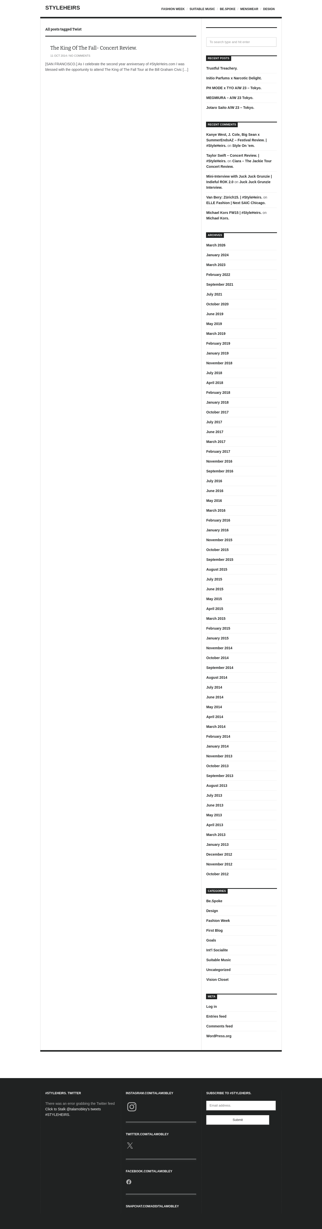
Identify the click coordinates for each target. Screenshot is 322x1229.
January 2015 (217, 638)
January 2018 (217, 402)
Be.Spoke (227, 9)
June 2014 (214, 697)
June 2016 (214, 491)
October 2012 (217, 874)
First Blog (214, 930)
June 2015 (214, 589)
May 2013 (214, 815)
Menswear (249, 9)
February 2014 (218, 736)
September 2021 (219, 284)
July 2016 (214, 481)
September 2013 (219, 776)
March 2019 (215, 334)
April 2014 (214, 717)
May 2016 (214, 501)
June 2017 (214, 432)
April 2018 (214, 383)
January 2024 (217, 255)
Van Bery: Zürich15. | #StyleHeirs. (234, 197)
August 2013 (216, 786)
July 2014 (214, 687)
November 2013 (219, 756)
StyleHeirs (62, 8)
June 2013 (214, 805)
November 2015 (219, 540)
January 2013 (217, 845)
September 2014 (219, 668)
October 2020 (217, 304)
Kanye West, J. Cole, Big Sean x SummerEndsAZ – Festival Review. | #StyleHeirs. (236, 140)
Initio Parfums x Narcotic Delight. (234, 78)
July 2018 (214, 373)
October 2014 (217, 658)
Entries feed (216, 1016)
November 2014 (219, 648)
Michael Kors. (217, 218)
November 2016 (219, 461)
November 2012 (219, 864)
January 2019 (217, 353)
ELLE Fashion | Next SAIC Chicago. (236, 203)
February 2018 (218, 393)
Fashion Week (173, 9)
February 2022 (218, 275)
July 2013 (214, 795)
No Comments (79, 55)
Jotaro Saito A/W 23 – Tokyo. (230, 108)
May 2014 (214, 707)
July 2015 (214, 579)
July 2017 (214, 422)
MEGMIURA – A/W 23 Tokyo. (229, 98)
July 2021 (214, 294)
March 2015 (215, 619)
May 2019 (214, 324)
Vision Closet (217, 980)
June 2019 (214, 314)
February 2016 (218, 520)
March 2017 (215, 442)
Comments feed (219, 1026)
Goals (211, 940)
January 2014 (217, 746)
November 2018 (219, 363)
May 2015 (214, 599)
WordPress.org (218, 1036)
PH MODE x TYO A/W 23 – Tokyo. (233, 88)
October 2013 (217, 766)
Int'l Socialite (217, 950)
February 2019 (218, 343)
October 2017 (217, 412)
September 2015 (219, 560)
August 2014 (216, 677)
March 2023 (215, 265)
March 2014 (215, 727)
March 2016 (215, 510)
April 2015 (214, 609)
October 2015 (217, 550)
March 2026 (215, 245)
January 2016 (217, 530)
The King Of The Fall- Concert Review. (93, 48)
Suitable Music (202, 9)
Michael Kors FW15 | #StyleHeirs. (234, 213)
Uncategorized (218, 970)
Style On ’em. (243, 146)
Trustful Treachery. (221, 68)
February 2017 (218, 451)
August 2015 (216, 569)
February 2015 (218, 628)
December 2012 (219, 854)
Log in (211, 1007)
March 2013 (215, 835)
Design (269, 9)
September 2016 (219, 471)
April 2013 (214, 825)
